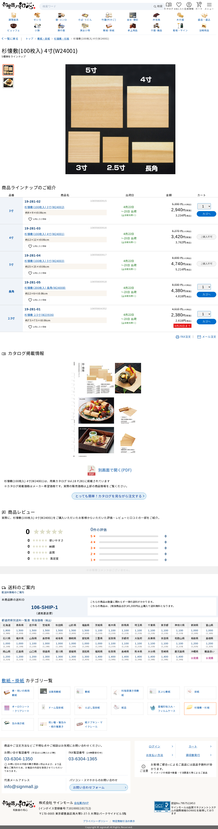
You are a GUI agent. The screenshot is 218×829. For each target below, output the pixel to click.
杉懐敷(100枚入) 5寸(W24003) (44, 261)
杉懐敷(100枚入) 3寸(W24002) (44, 207)
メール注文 (206, 337)
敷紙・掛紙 (13, 680)
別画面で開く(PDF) (109, 470)
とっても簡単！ (108, 496)
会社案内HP (81, 803)
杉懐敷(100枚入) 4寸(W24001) (44, 234)
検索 (158, 6)
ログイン (154, 746)
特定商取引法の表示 (123, 821)
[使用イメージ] (8, 82)
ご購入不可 (206, 236)
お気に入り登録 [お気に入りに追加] (37, 219)
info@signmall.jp (21, 786)
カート (193, 746)
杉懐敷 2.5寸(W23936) (39, 315)
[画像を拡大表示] (120, 119)
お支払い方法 (154, 755)
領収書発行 (193, 755)
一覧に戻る (11, 39)
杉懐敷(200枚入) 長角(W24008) (45, 288)
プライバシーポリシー (95, 821)
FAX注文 (183, 337)
